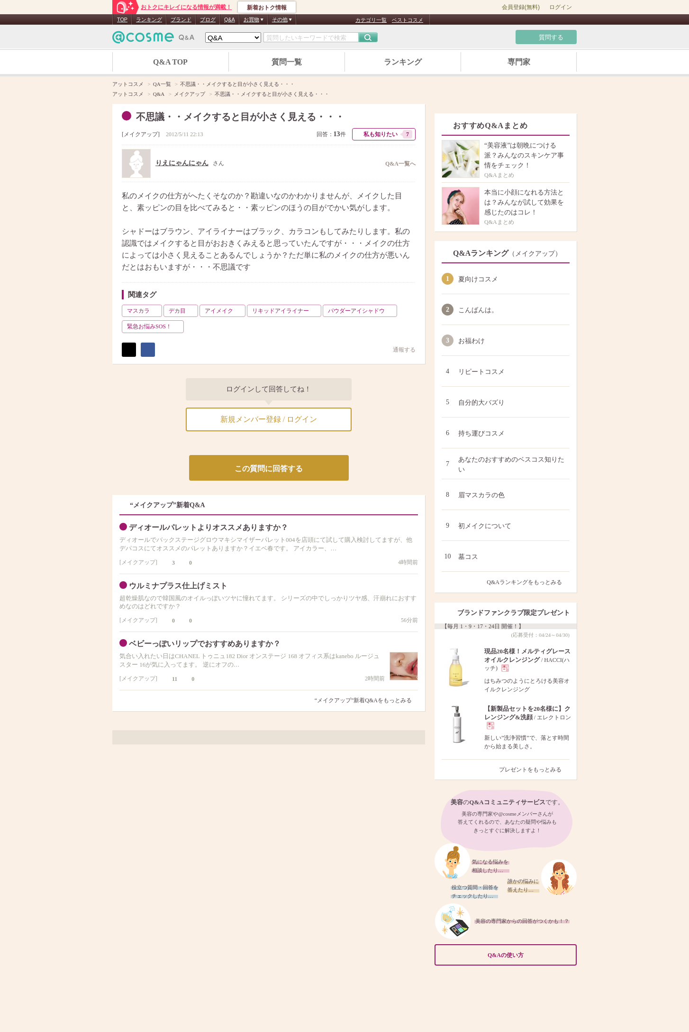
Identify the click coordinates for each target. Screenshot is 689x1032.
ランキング (149, 19)
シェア (148, 350)
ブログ (208, 19)
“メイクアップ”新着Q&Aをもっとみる (363, 700)
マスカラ (143, 310)
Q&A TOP (170, 62)
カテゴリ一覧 (371, 20)
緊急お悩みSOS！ (154, 326)
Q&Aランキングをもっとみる (528, 582)
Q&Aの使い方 (529, 955)
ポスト (129, 350)
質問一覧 (287, 62)
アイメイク (224, 310)
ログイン (560, 7)
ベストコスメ (407, 20)
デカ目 (182, 310)
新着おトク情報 (267, 7)
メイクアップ (141, 134)
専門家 (519, 62)
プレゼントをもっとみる (534, 769)
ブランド (181, 19)
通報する (399, 349)
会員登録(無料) (521, 7)
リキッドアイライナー (285, 310)
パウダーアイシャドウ (361, 310)
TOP (122, 19)
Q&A (229, 19)
